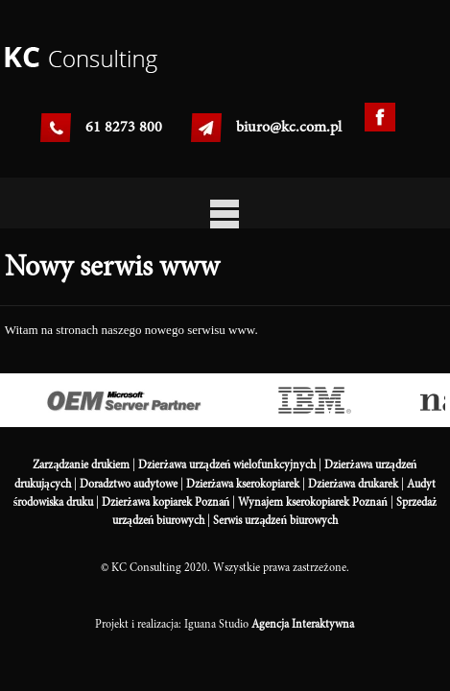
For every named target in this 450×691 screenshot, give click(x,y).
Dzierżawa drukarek (353, 483)
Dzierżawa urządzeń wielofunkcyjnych (227, 464)
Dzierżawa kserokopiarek (242, 483)
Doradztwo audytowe (129, 483)
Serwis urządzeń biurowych (275, 520)
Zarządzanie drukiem (81, 464)
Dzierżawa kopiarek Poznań (165, 502)
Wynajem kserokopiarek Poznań (313, 502)
